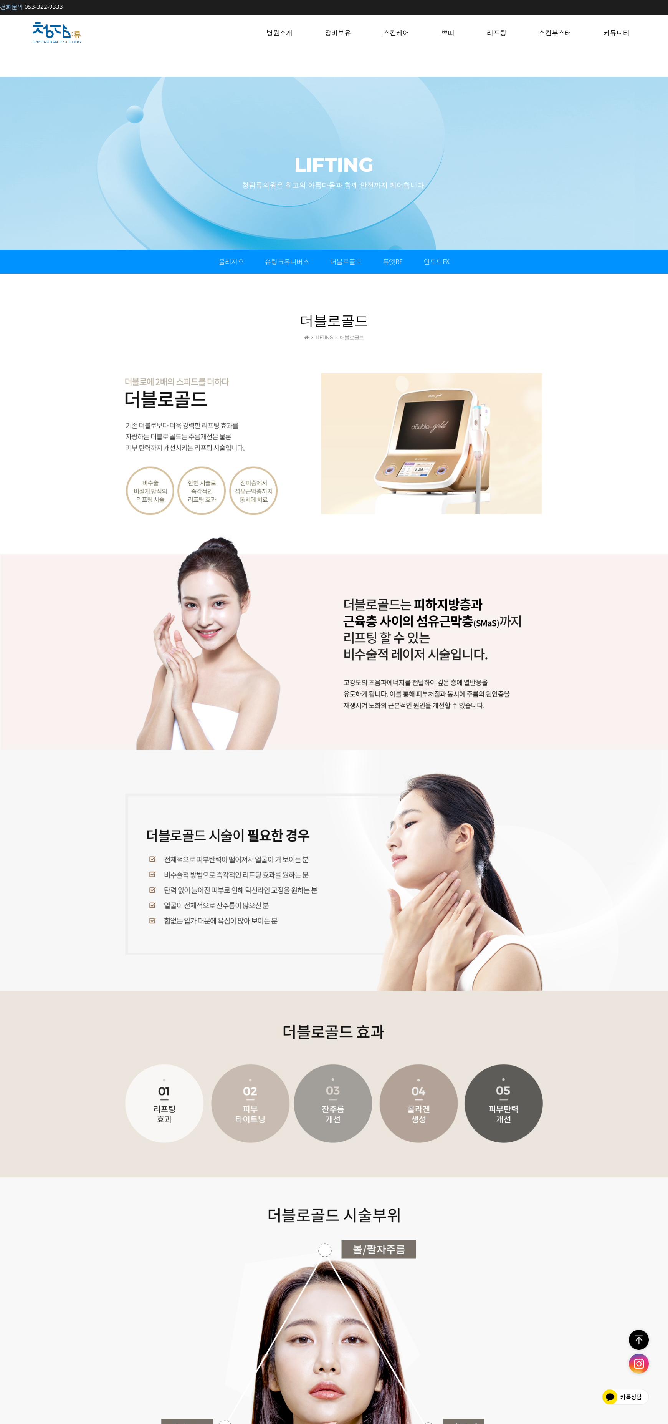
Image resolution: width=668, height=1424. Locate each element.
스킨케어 (396, 32)
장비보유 (338, 32)
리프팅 (496, 32)
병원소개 (279, 32)
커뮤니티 (617, 32)
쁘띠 (448, 32)
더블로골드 (346, 261)
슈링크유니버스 (287, 261)
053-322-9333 (31, 6)
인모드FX (436, 261)
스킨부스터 (555, 32)
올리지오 (231, 261)
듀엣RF (393, 261)
